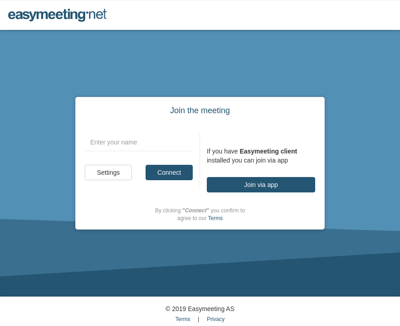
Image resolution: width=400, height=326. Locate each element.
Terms (215, 218)
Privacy (215, 319)
